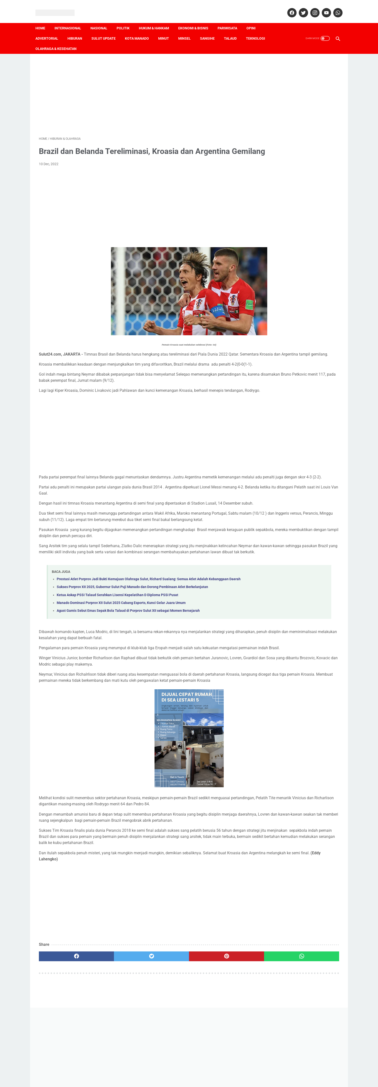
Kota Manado (140, 30)
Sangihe (210, 30)
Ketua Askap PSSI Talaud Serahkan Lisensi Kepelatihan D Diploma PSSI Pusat (117, 651)
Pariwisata (231, 20)
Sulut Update (107, 30)
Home (44, 20)
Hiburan (78, 30)
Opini (254, 20)
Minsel (188, 30)
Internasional (71, 20)
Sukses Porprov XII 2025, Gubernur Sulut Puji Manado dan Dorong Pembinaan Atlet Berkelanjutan (132, 643)
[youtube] (322, 7)
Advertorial (50, 30)
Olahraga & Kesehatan (59, 40)
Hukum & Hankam (157, 20)
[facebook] (288, 7)
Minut (167, 30)
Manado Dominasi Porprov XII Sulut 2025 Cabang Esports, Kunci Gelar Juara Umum (121, 659)
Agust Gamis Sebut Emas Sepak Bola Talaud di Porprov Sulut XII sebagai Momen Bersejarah (128, 667)
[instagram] (311, 7)
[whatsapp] (334, 7)
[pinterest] (165, 1043)
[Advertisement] (140, 88)
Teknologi (258, 30)
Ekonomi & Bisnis (197, 20)
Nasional (102, 20)
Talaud (233, 30)
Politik (126, 20)
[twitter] (299, 7)
